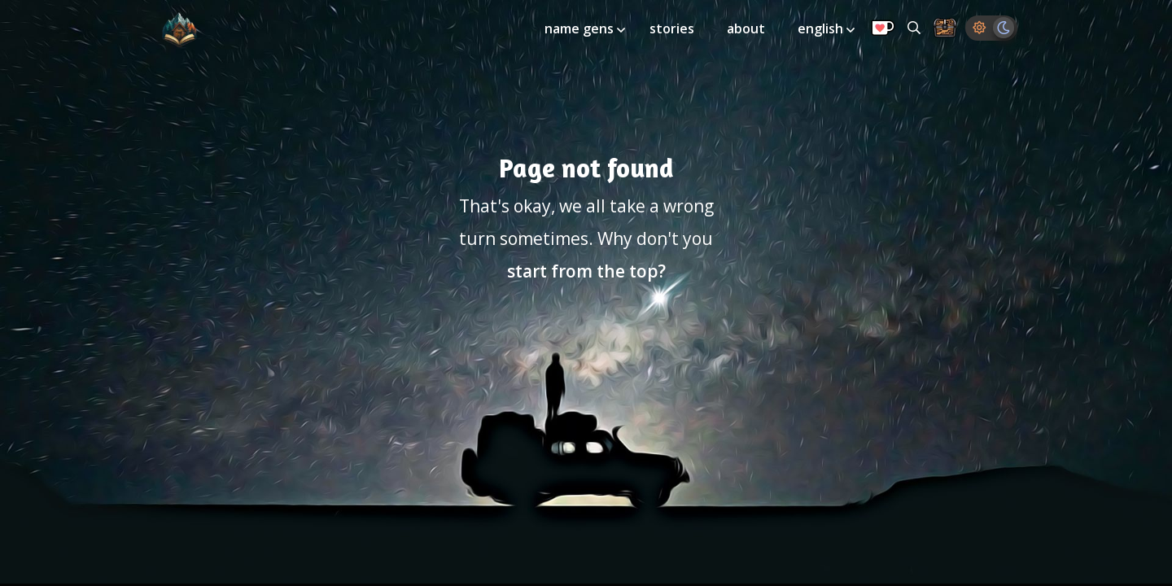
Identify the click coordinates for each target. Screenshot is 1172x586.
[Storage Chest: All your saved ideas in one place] (945, 28)
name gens (580, 28)
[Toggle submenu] (621, 30)
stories (671, 28)
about (746, 28)
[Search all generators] (914, 27)
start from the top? (586, 271)
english (822, 28)
